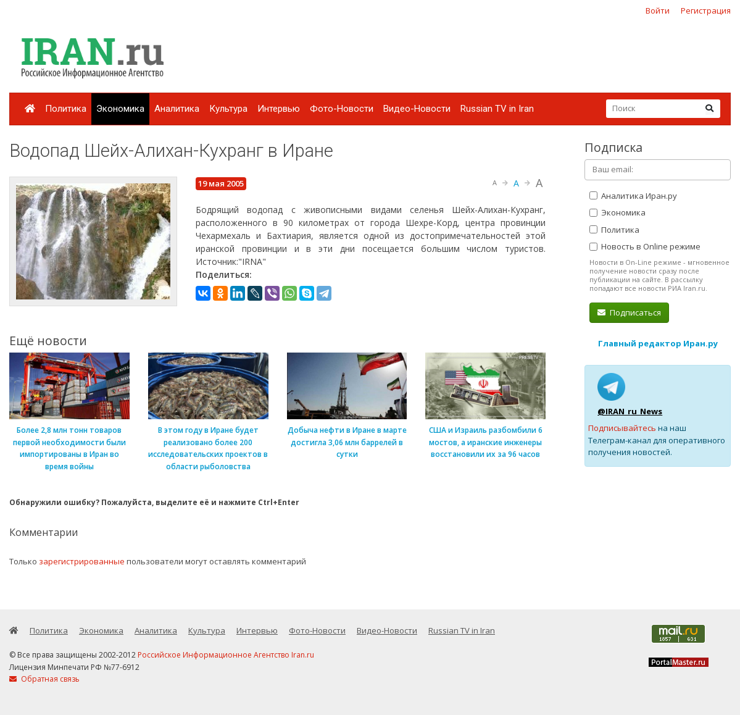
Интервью (278, 108)
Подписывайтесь (622, 427)
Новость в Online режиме (645, 246)
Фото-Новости (341, 108)
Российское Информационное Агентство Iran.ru (226, 655)
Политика (65, 108)
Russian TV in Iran (497, 108)
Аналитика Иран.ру (633, 195)
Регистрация (706, 10)
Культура (228, 108)
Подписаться (629, 312)
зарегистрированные (82, 561)
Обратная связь (44, 679)
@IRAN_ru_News (629, 411)
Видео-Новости (417, 108)
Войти (658, 10)
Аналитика (176, 108)
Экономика (120, 108)
